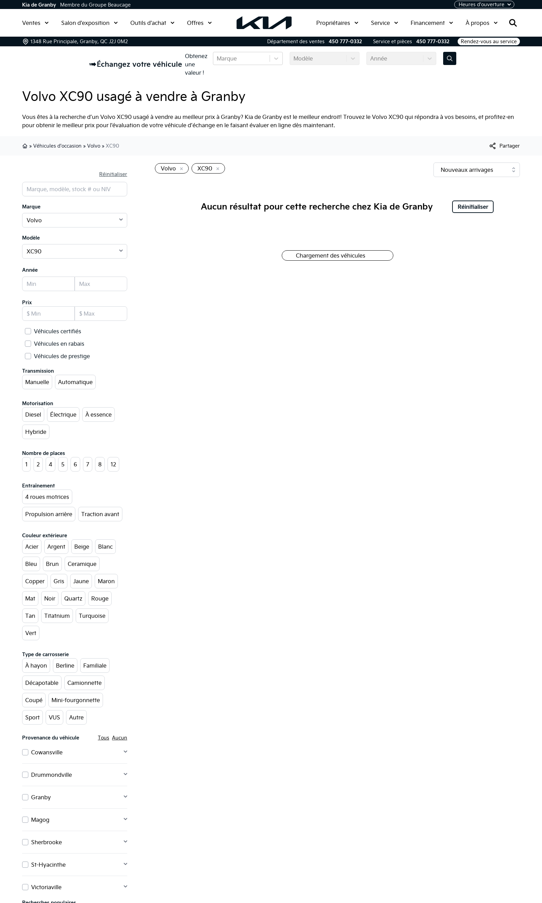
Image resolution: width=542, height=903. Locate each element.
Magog (40, 819)
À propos (482, 23)
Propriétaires (337, 23)
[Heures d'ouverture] (484, 4)
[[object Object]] (504, 146)
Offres (199, 23)
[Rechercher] (513, 23)
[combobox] (217, 58)
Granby (41, 797)
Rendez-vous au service (489, 41)
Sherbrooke (46, 842)
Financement (432, 23)
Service (384, 23)
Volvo (93, 145)
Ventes (35, 23)
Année (30, 270)
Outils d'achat (152, 23)
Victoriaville (46, 887)
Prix (27, 302)
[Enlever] (180, 169)
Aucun (119, 737)
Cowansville (47, 752)
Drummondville (51, 775)
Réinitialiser (113, 174)
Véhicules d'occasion (57, 145)
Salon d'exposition (89, 23)
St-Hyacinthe (48, 864)
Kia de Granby (39, 5)
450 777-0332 (345, 41)
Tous (103, 737)
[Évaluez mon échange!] (449, 58)
